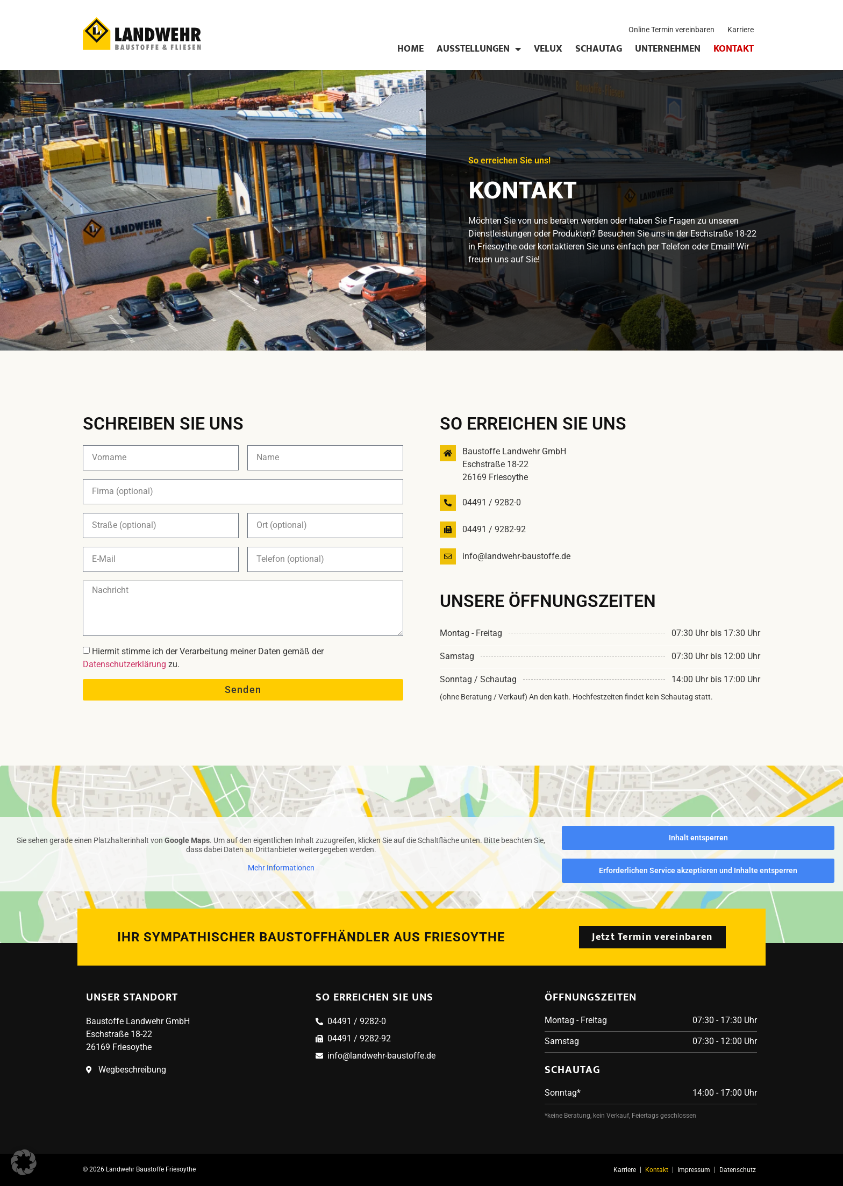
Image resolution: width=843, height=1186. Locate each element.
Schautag (598, 49)
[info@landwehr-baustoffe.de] (448, 556)
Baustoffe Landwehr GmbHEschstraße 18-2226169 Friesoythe (514, 464)
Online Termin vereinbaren (671, 29)
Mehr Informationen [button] (281, 867)
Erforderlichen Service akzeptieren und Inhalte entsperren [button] (698, 870)
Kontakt (733, 49)
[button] (23, 1162)
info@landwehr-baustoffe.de (516, 556)
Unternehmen (668, 49)
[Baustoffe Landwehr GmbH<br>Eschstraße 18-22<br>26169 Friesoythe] (448, 453)
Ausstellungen (479, 49)
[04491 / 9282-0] (448, 503)
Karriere (740, 29)
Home (410, 49)
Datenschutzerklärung (124, 664)
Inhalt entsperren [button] (698, 837)
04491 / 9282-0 (491, 502)
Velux (548, 49)
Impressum (693, 1170)
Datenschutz (737, 1170)
